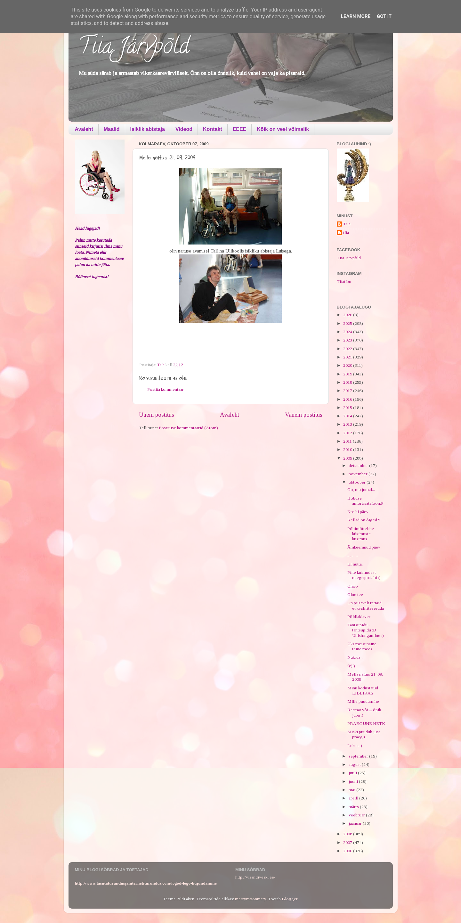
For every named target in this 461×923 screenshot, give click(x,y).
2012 (348, 432)
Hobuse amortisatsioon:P (365, 501)
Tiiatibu (344, 281)
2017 (348, 390)
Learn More (355, 16)
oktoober (358, 482)
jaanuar (356, 823)
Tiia (347, 223)
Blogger (289, 898)
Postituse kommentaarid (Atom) (188, 427)
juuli (353, 772)
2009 (348, 458)
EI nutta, (355, 564)
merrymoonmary (250, 898)
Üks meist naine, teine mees (362, 646)
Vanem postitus (303, 414)
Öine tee (355, 594)
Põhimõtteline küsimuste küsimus (360, 533)
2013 (348, 424)
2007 (348, 842)
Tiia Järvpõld (133, 48)
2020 (348, 365)
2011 (348, 441)
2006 (348, 850)
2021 (348, 357)
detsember (359, 465)
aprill (354, 798)
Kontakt (212, 129)
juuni (354, 781)
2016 (348, 399)
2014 (348, 415)
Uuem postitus (156, 414)
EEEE (240, 129)
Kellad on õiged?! (363, 520)
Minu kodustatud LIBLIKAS (362, 690)
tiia (346, 232)
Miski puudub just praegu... (363, 734)
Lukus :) (354, 745)
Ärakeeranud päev (363, 547)
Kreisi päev (357, 511)
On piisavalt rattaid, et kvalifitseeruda (365, 605)
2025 (348, 323)
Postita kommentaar (165, 389)
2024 (348, 331)
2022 (348, 348)
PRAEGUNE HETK (366, 723)
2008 (348, 833)
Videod (183, 129)
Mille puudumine (363, 701)
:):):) (351, 665)
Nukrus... (355, 657)
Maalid (112, 129)
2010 (348, 449)
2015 (348, 407)
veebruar (357, 815)
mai (352, 789)
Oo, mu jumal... (361, 489)
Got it (384, 16)
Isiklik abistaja (147, 129)
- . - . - (352, 555)
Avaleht (84, 129)
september (359, 756)
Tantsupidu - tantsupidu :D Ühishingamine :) (365, 630)
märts (354, 806)
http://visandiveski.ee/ (255, 877)
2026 (348, 314)
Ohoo (352, 586)
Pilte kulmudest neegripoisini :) (364, 575)
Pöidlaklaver (358, 616)
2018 (348, 382)
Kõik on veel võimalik (283, 129)
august (355, 764)
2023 (348, 340)
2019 (348, 374)
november (358, 473)
